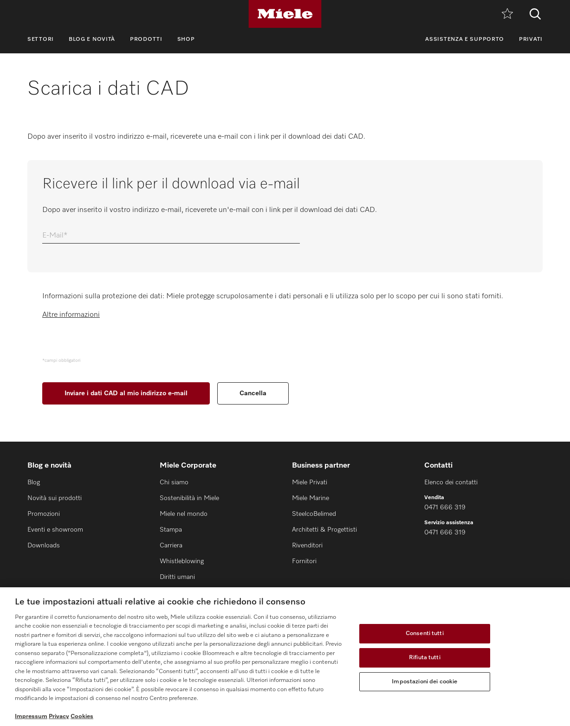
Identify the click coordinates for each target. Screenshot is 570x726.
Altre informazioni (71, 315)
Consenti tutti (425, 634)
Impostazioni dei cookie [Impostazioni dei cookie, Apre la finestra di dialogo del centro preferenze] (424, 682)
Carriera (171, 545)
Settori (40, 39)
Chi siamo (174, 482)
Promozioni (43, 514)
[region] (285, 656)
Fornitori (304, 561)
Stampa (171, 530)
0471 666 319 (445, 507)
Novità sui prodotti (54, 498)
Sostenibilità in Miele (189, 498)
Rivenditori (307, 545)
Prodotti (146, 39)
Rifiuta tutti (424, 658)
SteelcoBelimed (314, 514)
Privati (531, 39)
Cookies (82, 716)
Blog (33, 482)
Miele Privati (309, 482)
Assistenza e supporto (464, 39)
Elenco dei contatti (451, 482)
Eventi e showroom (55, 530)
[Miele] (285, 14)
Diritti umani (177, 577)
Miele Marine (310, 498)
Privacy (59, 716)
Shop (186, 39)
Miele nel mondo (183, 514)
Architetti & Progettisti (324, 530)
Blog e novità (92, 39)
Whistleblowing (182, 561)
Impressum (31, 716)
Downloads (43, 545)
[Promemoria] (507, 14)
